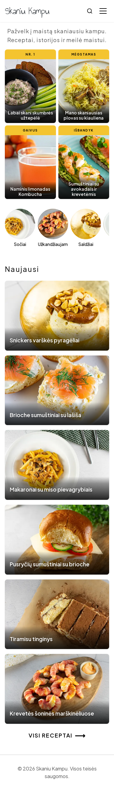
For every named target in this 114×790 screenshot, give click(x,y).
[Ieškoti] (90, 11)
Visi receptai (57, 735)
